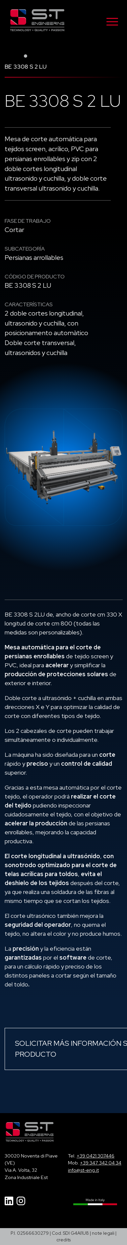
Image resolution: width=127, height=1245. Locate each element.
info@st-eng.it (83, 1170)
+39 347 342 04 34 (100, 1162)
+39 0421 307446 (95, 1156)
